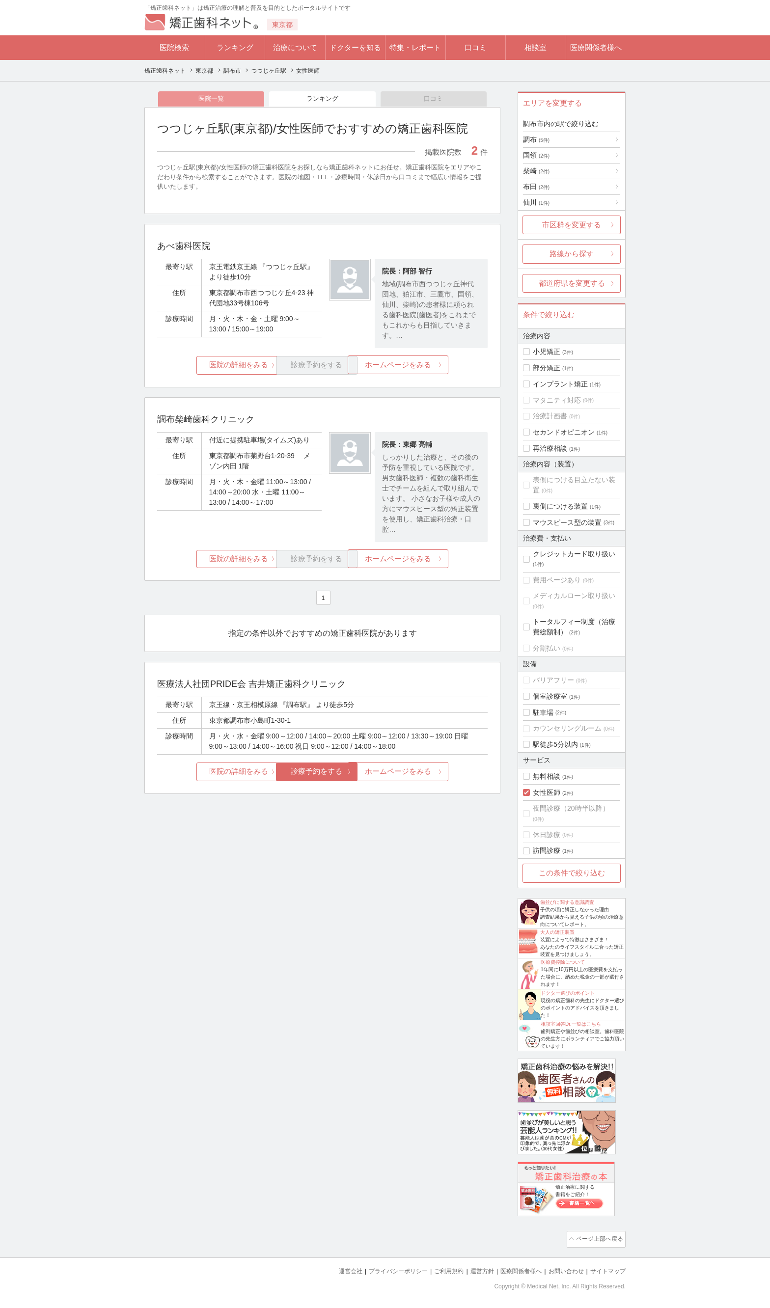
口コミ (476, 47)
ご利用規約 (436, 1269)
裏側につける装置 (560, 506)
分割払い (546, 648)
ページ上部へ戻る (597, 1238)
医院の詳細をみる (212, 366)
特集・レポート (415, 47)
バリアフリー (553, 680)
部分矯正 (546, 368)
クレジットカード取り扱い (574, 554)
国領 (536, 155)
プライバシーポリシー (382, 1269)
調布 (536, 139)
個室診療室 (550, 696)
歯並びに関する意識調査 (567, 902)
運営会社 (331, 1269)
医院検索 (174, 47)
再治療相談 (550, 448)
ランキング (235, 47)
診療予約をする (322, 773)
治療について (295, 47)
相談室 (535, 47)
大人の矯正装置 (557, 932)
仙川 (536, 202)
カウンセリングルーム (567, 728)
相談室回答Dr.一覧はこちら (571, 1024)
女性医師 (546, 792)
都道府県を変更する (572, 283)
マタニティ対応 (557, 400)
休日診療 (546, 835)
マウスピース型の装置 (567, 522)
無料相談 (546, 776)
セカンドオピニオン (564, 432)
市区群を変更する (571, 224)
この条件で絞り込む (572, 873)
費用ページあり (557, 580)
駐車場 (543, 712)
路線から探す (572, 253)
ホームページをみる (433, 366)
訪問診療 (546, 850)
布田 (536, 187)
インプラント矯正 (560, 384)
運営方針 (472, 1269)
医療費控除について (563, 962)
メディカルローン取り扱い (574, 596)
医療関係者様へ (596, 47)
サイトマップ (606, 1269)
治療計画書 (550, 416)
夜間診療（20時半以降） (571, 808)
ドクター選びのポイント (568, 993)
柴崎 (536, 171)
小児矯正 (546, 351)
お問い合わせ (562, 1269)
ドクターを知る (355, 47)
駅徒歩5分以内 (555, 744)
